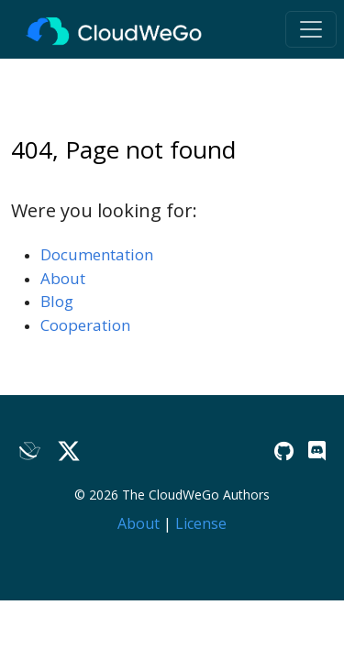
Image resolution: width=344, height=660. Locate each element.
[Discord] (317, 450)
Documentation (96, 254)
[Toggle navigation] (311, 29)
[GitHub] (284, 450)
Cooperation (85, 325)
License (201, 523)
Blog (56, 301)
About (62, 278)
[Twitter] (69, 451)
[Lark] (30, 451)
